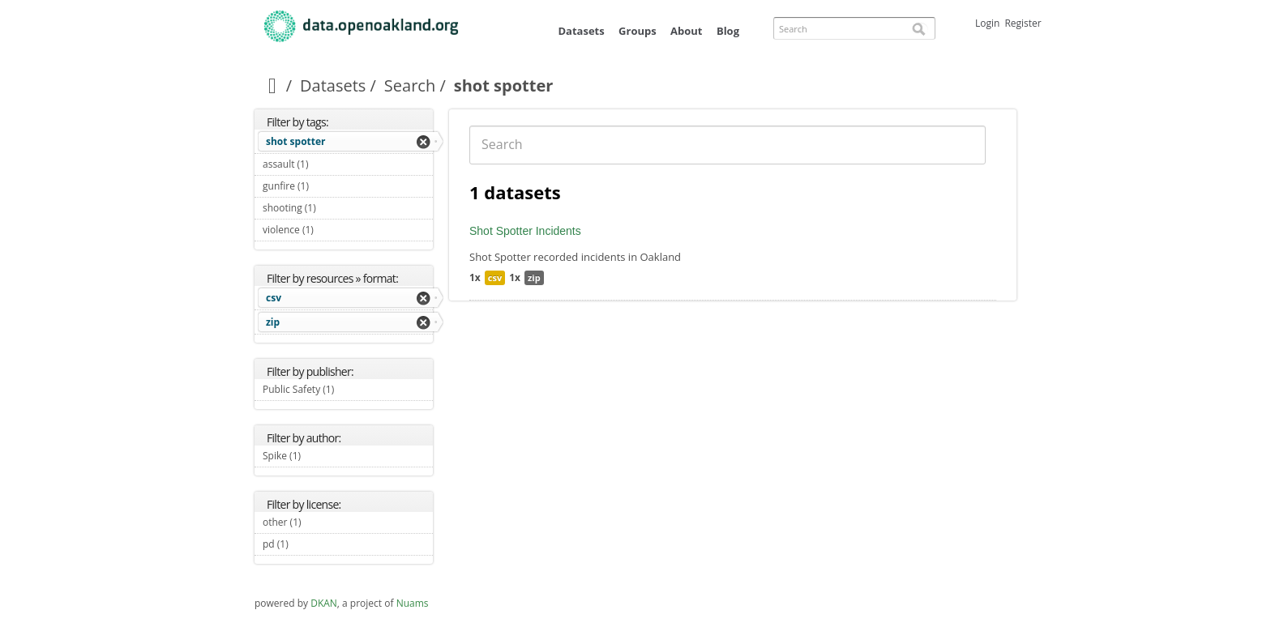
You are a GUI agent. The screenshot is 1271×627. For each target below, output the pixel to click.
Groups (637, 30)
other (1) (320, 522)
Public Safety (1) (348, 391)
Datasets (581, 30)
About (686, 30)
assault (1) (327, 164)
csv (273, 298)
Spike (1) (320, 456)
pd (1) (307, 544)
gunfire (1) (328, 186)
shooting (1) (335, 208)
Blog (728, 30)
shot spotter (296, 141)
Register (1022, 23)
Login (987, 23)
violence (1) (332, 230)
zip (273, 322)
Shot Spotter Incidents (525, 230)
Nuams (412, 603)
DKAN (323, 603)
